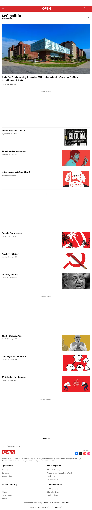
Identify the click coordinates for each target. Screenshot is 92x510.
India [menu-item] (4, 489)
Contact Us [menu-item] (65, 503)
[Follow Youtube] (84, 453)
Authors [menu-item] (5, 470)
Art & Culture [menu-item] (52, 489)
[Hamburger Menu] (3, 8)
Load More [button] (46, 438)
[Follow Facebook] (76, 453)
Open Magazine (54, 465)
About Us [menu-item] (47, 503)
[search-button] (84, 8)
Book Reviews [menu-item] (52, 495)
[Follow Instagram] (88, 453)
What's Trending (9, 484)
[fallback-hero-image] (46, 49)
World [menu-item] (4, 492)
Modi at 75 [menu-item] (51, 476)
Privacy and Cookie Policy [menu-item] (32, 503)
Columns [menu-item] (5, 473)
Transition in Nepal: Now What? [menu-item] (59, 473)
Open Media (7, 465)
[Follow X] (80, 453)
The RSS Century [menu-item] (53, 470)
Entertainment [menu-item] (7, 495)
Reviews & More (54, 484)
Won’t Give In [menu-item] (52, 479)
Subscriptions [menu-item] (7, 476)
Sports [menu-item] (4, 498)
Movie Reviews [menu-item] (53, 492)
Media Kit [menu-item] (56, 503)
